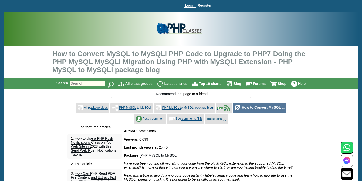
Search (58, 83)
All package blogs (96, 107)
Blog (241, 84)
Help (306, 84)
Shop (286, 84)
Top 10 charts (214, 84)
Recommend (166, 94)
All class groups (143, 84)
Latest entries (179, 84)
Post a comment (153, 118)
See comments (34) (189, 118)
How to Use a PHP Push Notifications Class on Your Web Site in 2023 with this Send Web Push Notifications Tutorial (93, 146)
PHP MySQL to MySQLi (135, 107)
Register (205, 5)
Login (189, 5)
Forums (263, 84)
